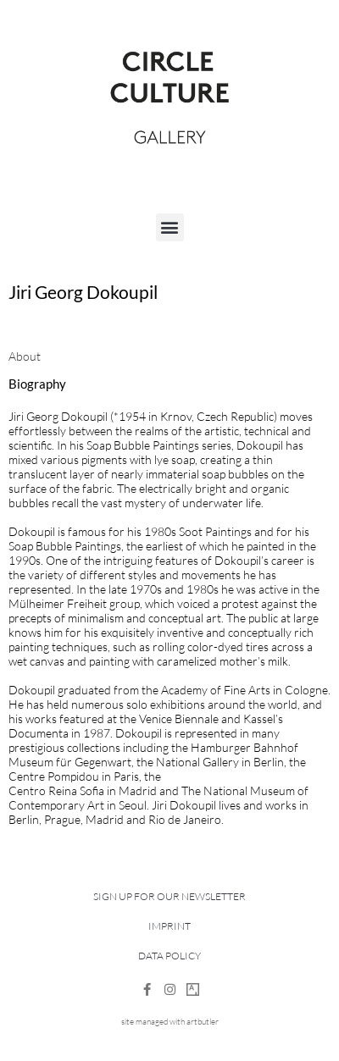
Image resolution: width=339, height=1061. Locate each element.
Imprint (169, 926)
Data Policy (169, 955)
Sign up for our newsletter (169, 896)
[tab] (24, 356)
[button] (170, 227)
